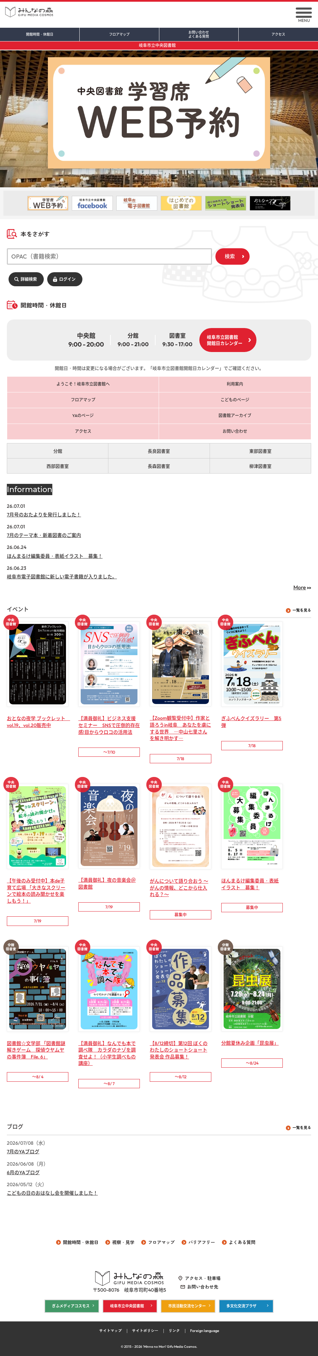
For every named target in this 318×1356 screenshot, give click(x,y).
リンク (174, 1330)
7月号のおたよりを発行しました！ (44, 515)
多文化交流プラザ (241, 1306)
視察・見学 (123, 1242)
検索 (230, 256)
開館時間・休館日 (39, 35)
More (299, 587)
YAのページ (83, 415)
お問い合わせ (199, 34)
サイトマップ (110, 1330)
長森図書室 (159, 466)
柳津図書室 (260, 466)
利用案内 (235, 384)
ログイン (67, 279)
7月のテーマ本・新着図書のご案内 (44, 535)
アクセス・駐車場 (203, 1278)
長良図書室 (159, 451)
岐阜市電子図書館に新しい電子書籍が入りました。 (62, 577)
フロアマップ (119, 35)
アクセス (278, 35)
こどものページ (235, 399)
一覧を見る (301, 610)
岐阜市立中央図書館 (157, 45)
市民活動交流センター (187, 1306)
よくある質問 (242, 1242)
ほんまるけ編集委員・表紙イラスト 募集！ (55, 556)
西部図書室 (58, 466)
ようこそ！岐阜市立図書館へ (83, 384)
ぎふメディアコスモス (71, 1306)
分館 (57, 451)
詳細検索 (29, 279)
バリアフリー (201, 1242)
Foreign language (204, 1330)
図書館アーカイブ (234, 415)
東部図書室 (260, 451)
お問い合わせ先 (202, 1287)
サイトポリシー (145, 1330)
